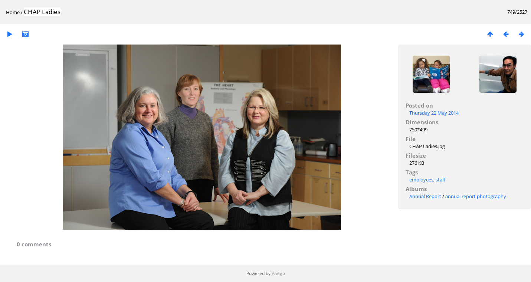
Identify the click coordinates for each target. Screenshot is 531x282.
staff (441, 179)
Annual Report (425, 196)
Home (13, 12)
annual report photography (475, 196)
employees (421, 179)
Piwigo (278, 273)
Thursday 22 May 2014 (434, 112)
